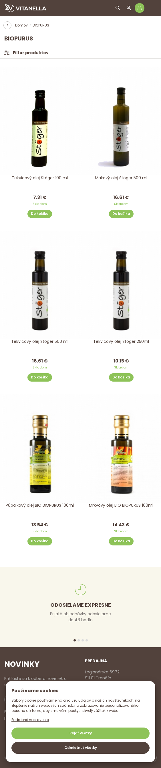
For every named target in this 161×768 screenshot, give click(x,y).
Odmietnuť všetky (80, 747)
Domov (21, 25)
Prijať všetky (80, 733)
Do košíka (40, 213)
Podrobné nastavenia (30, 719)
